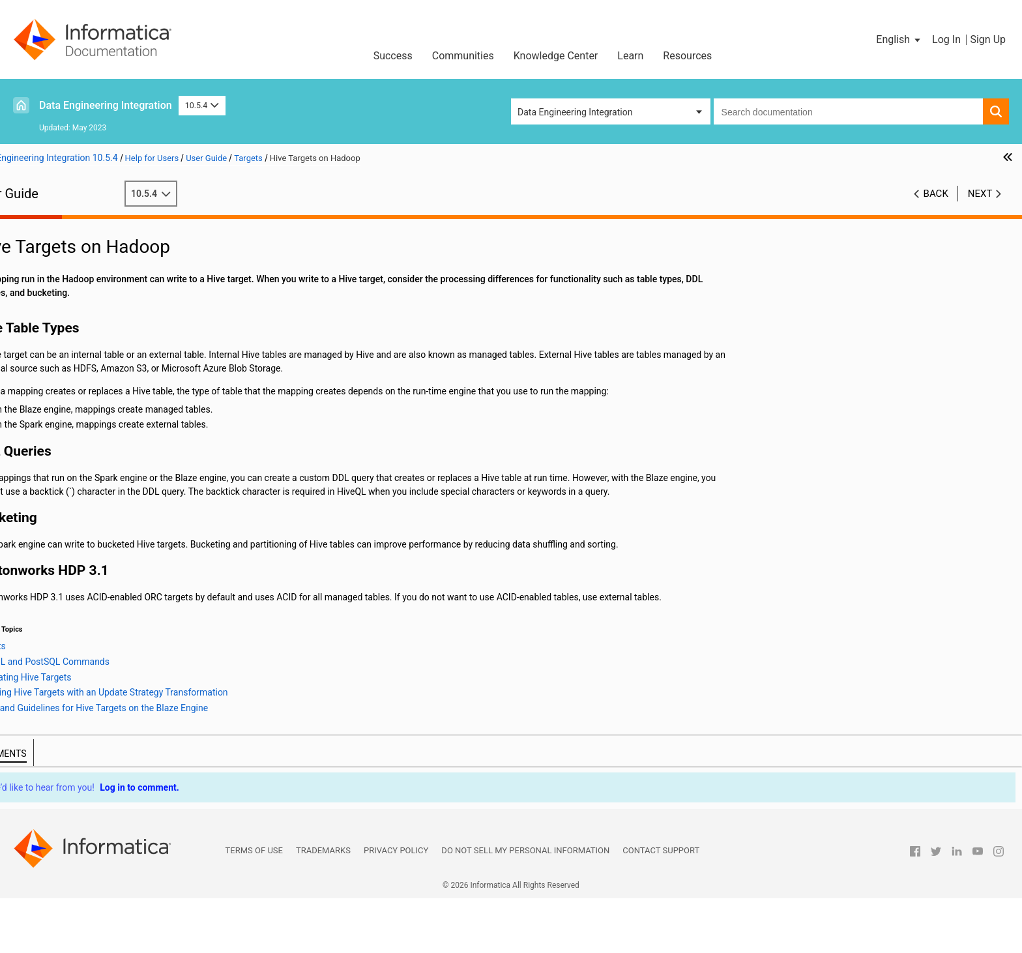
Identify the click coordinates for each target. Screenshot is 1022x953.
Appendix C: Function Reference (86, 664)
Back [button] (936, 193)
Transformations (55, 472)
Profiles (37, 527)
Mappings (42, 253)
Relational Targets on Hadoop (101, 377)
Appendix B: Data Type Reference (88, 650)
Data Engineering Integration (105, 105)
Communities (463, 56)
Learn (630, 56)
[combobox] (848, 111)
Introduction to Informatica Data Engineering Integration (135, 240)
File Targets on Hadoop (88, 349)
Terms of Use (254, 905)
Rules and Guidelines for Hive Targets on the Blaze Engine (154, 445)
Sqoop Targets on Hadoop (94, 459)
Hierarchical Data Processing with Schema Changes (126, 582)
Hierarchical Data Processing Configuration (109, 568)
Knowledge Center (556, 56)
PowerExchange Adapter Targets (107, 322)
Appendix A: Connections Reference (94, 637)
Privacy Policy (396, 905)
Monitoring (44, 541)
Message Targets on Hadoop (100, 363)
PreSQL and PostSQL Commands (121, 404)
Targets (37, 294)
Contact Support (660, 905)
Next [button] (980, 193)
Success (393, 56)
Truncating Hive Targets (102, 418)
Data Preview (48, 500)
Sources (38, 281)
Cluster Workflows (58, 513)
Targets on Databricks (85, 335)
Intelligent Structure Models (77, 596)
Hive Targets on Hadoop (90, 390)
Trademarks (323, 905)
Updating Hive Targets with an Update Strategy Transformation (154, 431)
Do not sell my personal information (525, 905)
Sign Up (988, 39)
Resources (687, 56)
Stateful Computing (61, 623)
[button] (899, 40)
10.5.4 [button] (202, 105)
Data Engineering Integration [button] (575, 112)
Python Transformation (68, 486)
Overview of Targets (81, 308)
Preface (37, 226)
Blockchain (44, 609)
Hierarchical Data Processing (80, 555)
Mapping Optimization (66, 267)
